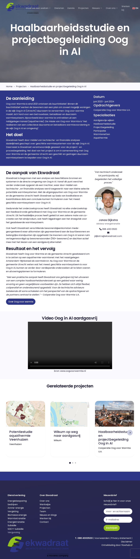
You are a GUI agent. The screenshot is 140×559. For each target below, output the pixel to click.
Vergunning (14, 532)
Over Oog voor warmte (20, 301)
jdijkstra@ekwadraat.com (108, 236)
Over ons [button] (111, 8)
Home (9, 86)
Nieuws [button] (96, 8)
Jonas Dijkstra (108, 220)
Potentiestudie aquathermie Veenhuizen (20, 435)
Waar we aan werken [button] (37, 8)
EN (135, 8)
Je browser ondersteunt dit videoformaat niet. (70, 345)
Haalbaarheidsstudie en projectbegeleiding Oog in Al (58, 86)
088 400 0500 (109, 229)
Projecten (21, 86)
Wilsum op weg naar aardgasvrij (67, 433)
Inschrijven (111, 527)
